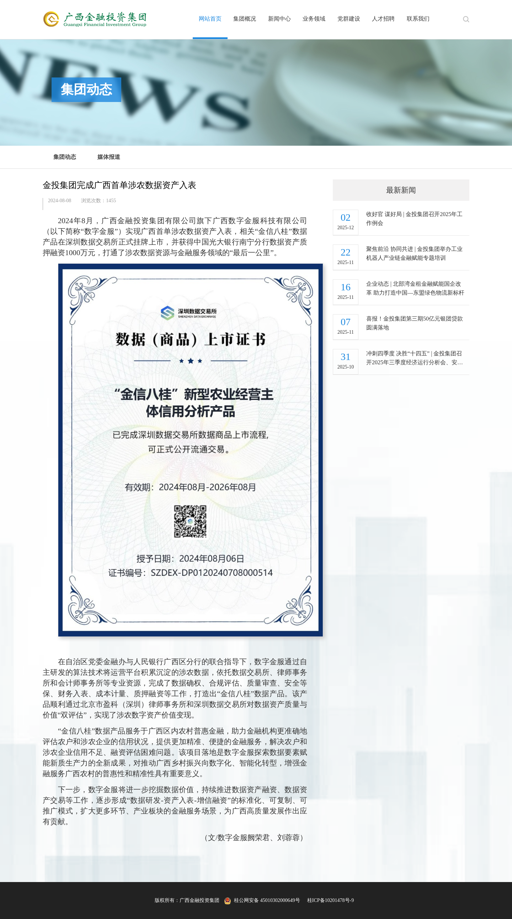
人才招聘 (383, 19)
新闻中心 (279, 19)
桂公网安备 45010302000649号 (262, 900)
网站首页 (210, 19)
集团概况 (244, 19)
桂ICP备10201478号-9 (330, 900)
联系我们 (418, 19)
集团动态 (64, 157)
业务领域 (314, 19)
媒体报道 (108, 157)
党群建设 (348, 19)
